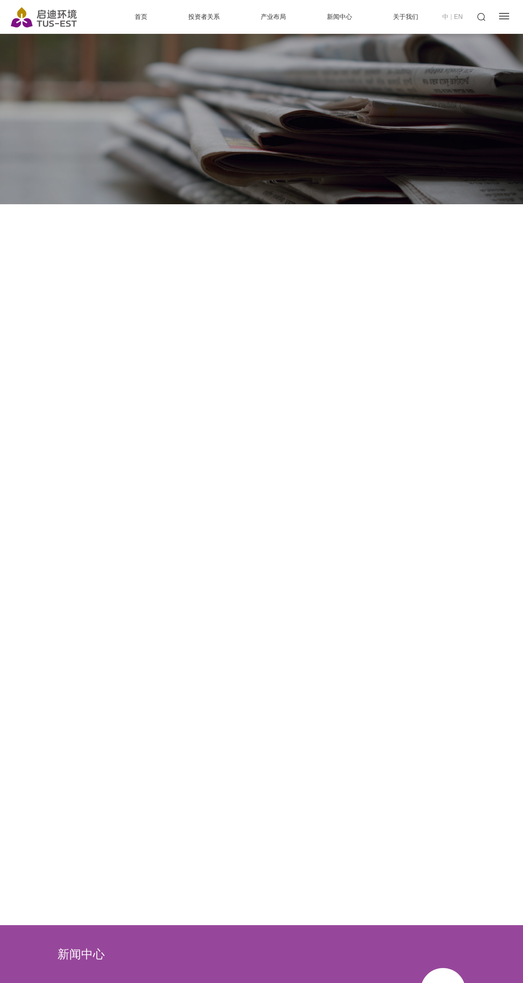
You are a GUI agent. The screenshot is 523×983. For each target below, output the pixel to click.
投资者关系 (204, 16)
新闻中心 (339, 16)
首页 (141, 16)
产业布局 (273, 16)
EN (458, 16)
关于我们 (405, 16)
